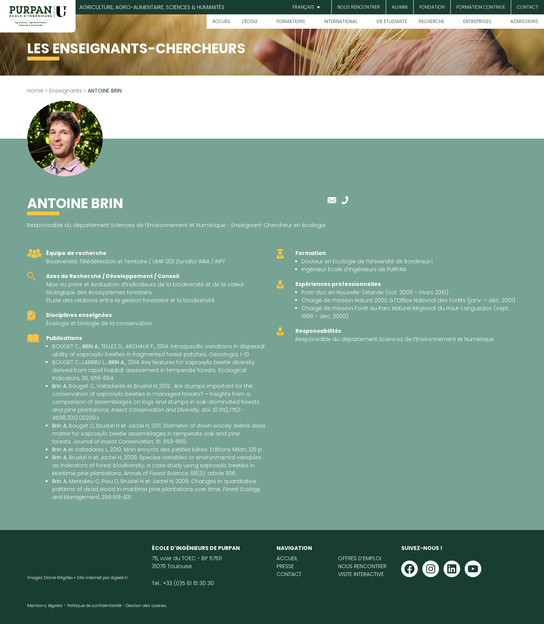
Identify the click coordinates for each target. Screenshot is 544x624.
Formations (291, 21)
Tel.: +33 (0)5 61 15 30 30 (183, 583)
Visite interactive (361, 574)
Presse (285, 566)
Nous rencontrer (358, 7)
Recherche (431, 21)
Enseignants (65, 90)
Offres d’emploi (359, 558)
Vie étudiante (391, 21)
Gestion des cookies (146, 605)
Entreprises (477, 21)
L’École (250, 21)
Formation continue (480, 7)
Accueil (221, 21)
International (340, 21)
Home (35, 90)
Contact (527, 7)
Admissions (524, 21)
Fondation (432, 7)
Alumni (400, 7)
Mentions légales (45, 605)
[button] (305, 7)
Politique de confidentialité (94, 605)
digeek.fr (119, 578)
